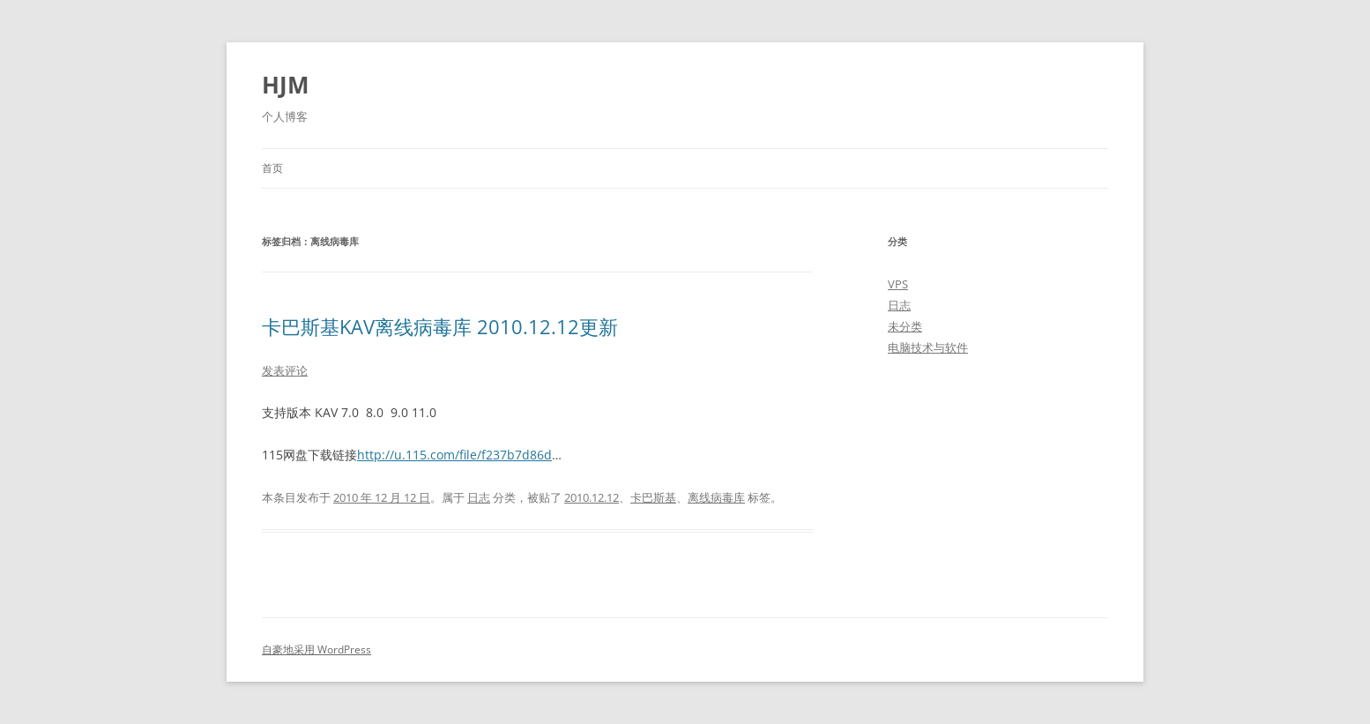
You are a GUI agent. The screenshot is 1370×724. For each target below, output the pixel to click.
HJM (285, 85)
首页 (272, 167)
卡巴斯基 (653, 497)
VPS (898, 284)
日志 (478, 497)
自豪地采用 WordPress (316, 649)
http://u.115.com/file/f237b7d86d (454, 454)
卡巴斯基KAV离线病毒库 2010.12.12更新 (440, 326)
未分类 (905, 326)
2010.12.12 (591, 497)
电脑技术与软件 (928, 347)
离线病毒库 (716, 497)
